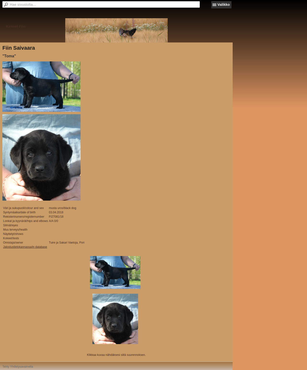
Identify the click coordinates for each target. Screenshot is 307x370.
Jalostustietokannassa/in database (25, 247)
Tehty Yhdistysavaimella (17, 366)
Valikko (223, 4)
